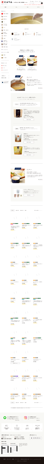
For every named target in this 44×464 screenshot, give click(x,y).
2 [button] (40, 210)
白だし (28, 4)
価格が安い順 (17, 210)
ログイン (36, 1)
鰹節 (5, 7)
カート (40, 1)
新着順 (25, 210)
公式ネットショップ (6, 2)
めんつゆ (36, 4)
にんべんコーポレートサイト (37, 459)
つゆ (27, 7)
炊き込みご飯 (33, 4)
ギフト (38, 7)
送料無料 (42, 4)
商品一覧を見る (29, 119)
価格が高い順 (21, 210)
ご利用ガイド (32, 1)
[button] (42, 210)
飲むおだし (30, 4)
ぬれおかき (39, 4)
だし (16, 7)
